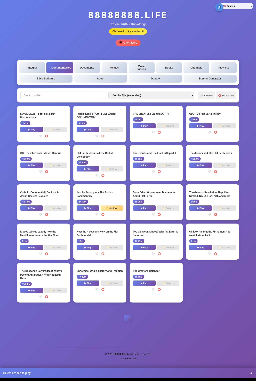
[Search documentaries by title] (63, 95)
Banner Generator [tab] (210, 78)
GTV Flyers (128, 42)
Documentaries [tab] (61, 67)
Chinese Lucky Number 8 (128, 31)
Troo (134, 358)
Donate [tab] (155, 78)
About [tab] (100, 78)
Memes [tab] (114, 67)
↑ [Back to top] (247, 372)
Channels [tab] (196, 67)
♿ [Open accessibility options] (219, 7)
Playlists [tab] (223, 67)
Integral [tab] (32, 67)
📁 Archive (55, 129)
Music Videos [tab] (141, 67)
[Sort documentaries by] (151, 95)
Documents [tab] (87, 67)
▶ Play (31, 129)
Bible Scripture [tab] (46, 78)
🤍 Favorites (206, 95)
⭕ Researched (226, 95)
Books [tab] (169, 67)
